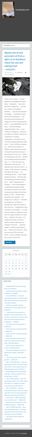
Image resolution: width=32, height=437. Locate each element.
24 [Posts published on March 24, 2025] (9, 268)
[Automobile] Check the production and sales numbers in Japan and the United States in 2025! (15, 374)
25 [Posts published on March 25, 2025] (12, 268)
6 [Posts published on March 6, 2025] (19, 260)
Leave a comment (9, 75)
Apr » (9, 274)
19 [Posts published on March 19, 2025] (16, 266)
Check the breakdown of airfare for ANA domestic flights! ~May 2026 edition (15, 352)
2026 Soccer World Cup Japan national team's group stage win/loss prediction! (15, 307)
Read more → (9, 242)
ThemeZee (24, 433)
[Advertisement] (16, 30)
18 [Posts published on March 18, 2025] (12, 266)
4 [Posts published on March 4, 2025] (12, 260)
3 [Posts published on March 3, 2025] (9, 260)
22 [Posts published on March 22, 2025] (26, 266)
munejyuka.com (22, 9)
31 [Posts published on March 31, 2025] (9, 271)
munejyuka (20, 72)
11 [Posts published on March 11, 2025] (12, 263)
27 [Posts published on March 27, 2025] (19, 268)
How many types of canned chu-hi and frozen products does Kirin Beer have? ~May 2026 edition (15, 341)
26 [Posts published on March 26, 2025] (16, 268)
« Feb (5, 274)
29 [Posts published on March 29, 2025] (26, 268)
